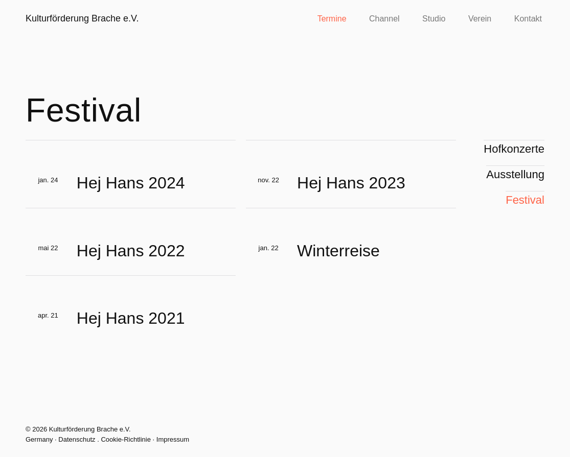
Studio (433, 18)
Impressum (172, 439)
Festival (525, 200)
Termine (332, 18)
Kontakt (528, 18)
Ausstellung (515, 174)
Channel (384, 18)
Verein (479, 18)
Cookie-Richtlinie (126, 439)
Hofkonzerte (514, 148)
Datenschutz (76, 439)
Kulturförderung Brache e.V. (82, 18)
